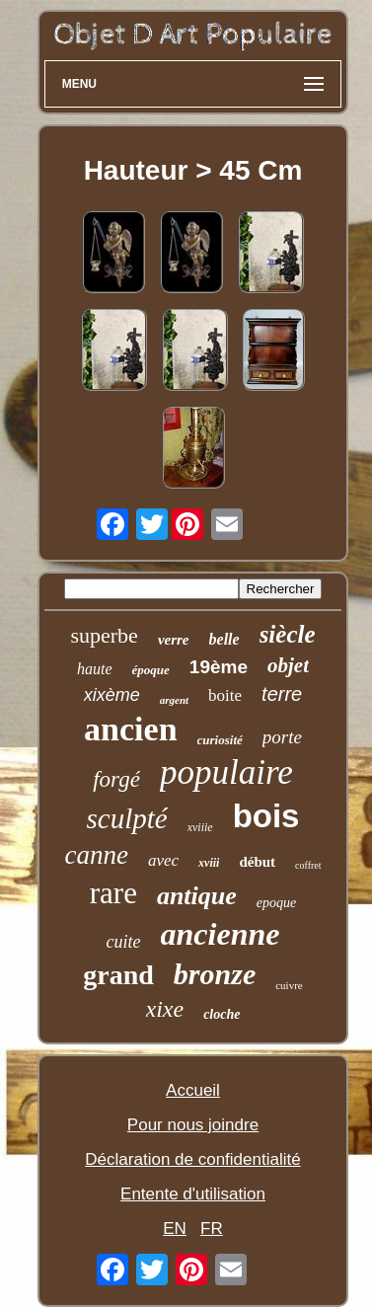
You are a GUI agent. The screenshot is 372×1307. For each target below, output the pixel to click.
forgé (116, 779)
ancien (130, 729)
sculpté (127, 818)
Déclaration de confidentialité (192, 1159)
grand (118, 975)
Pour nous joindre (193, 1124)
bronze (215, 974)
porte (282, 737)
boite (225, 695)
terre (281, 694)
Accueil (193, 1090)
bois (266, 816)
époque (151, 669)
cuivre (288, 985)
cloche (221, 1014)
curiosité (220, 739)
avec (163, 860)
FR (211, 1228)
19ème (218, 666)
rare (113, 893)
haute (94, 668)
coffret (308, 865)
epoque (276, 902)
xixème (112, 695)
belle (224, 639)
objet (288, 665)
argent (174, 700)
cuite (124, 942)
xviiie (200, 827)
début (257, 862)
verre (173, 640)
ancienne (220, 934)
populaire (226, 772)
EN (174, 1228)
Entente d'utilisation (192, 1194)
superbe (103, 635)
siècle (288, 634)
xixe (165, 1009)
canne (95, 855)
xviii (208, 863)
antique (197, 896)
